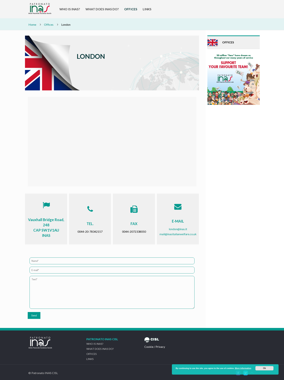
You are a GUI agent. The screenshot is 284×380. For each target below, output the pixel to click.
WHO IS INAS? (94, 343)
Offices (48, 24)
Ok (264, 368)
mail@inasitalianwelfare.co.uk (178, 234)
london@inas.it (178, 229)
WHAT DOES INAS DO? (100, 348)
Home (32, 24)
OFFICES (91, 353)
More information (243, 368)
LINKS (90, 358)
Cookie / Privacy (154, 346)
